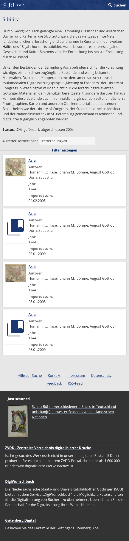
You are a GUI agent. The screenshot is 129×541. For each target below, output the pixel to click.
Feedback (54, 383)
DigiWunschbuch (19, 481)
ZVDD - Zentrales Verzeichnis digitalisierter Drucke (48, 447)
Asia (32, 160)
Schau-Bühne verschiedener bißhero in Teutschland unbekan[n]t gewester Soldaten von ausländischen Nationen (74, 411)
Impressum (76, 375)
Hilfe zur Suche (30, 375)
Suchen (117, 5)
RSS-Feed (75, 383)
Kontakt (54, 375)
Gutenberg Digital (20, 520)
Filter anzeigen (64, 150)
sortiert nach (28, 141)
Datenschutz (101, 375)
